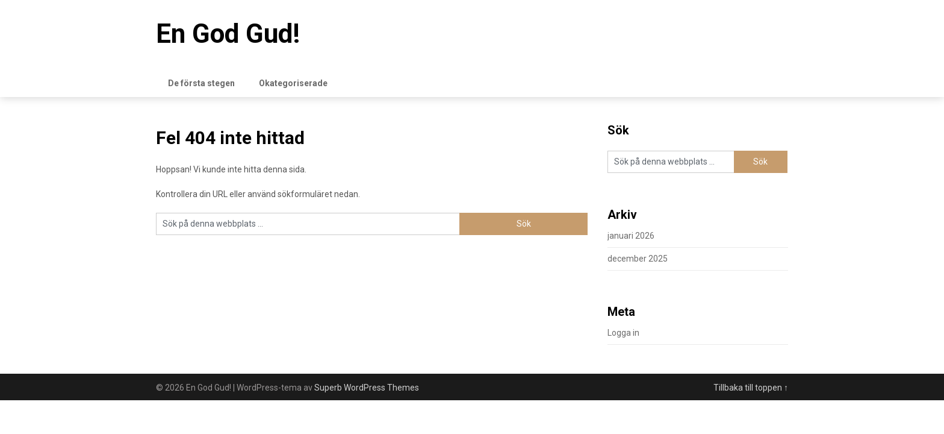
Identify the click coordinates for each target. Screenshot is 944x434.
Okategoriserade (293, 83)
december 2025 (637, 258)
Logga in (623, 333)
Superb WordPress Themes (366, 387)
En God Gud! (228, 33)
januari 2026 (630, 236)
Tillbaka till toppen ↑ (750, 387)
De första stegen (201, 83)
